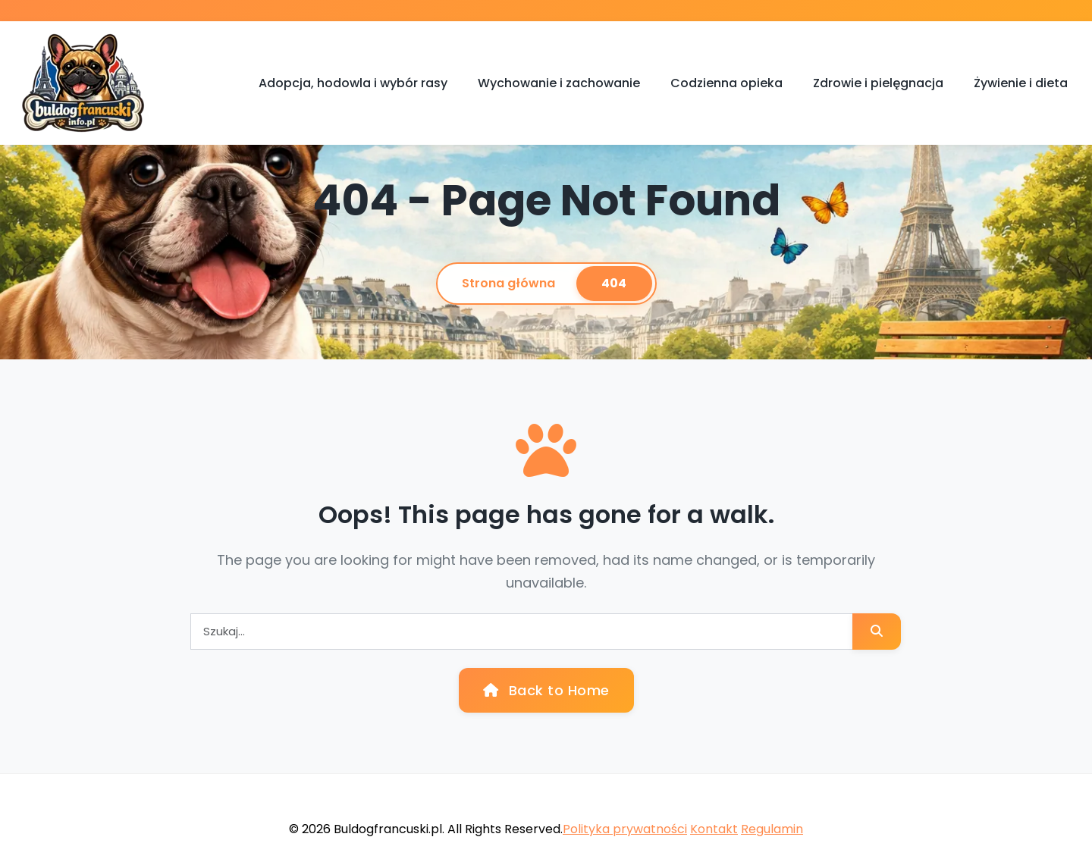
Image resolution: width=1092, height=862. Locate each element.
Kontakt (714, 829)
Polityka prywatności (625, 829)
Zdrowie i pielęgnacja (878, 83)
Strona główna (508, 283)
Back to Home (546, 690)
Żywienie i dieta (1021, 83)
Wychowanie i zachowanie (559, 83)
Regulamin (772, 829)
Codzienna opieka (726, 83)
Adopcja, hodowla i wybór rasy (353, 83)
